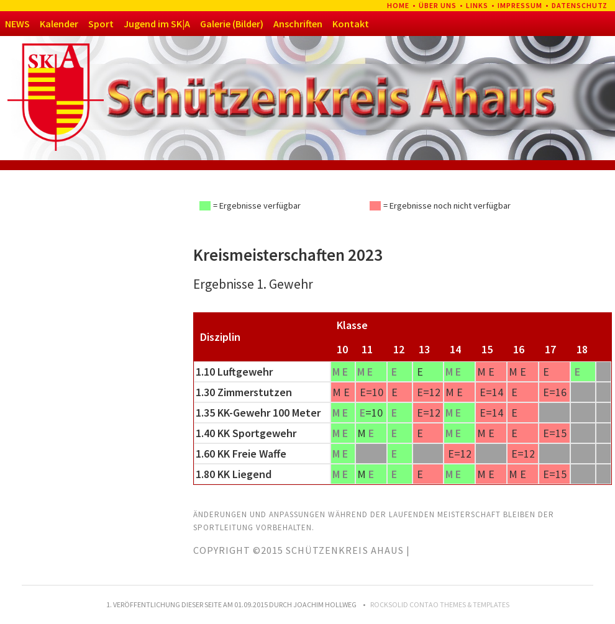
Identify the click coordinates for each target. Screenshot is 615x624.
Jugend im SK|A (157, 23)
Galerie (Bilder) (231, 23)
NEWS (17, 23)
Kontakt (350, 23)
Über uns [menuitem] (438, 5)
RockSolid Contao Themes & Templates (439, 604)
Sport (101, 23)
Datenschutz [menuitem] (580, 5)
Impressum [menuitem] (520, 5)
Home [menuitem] (398, 5)
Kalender (59, 23)
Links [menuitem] (477, 5)
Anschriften (297, 23)
